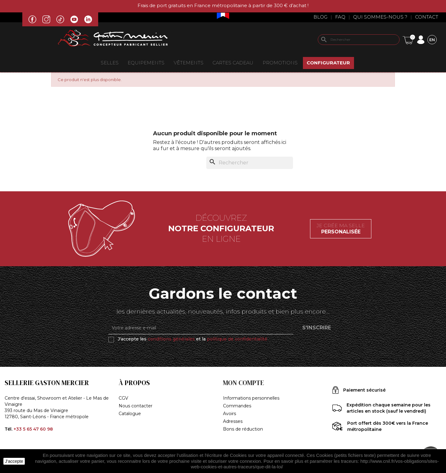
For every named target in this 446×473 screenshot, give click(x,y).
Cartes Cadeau (232, 63)
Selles (110, 63)
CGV (123, 398)
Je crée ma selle (341, 229)
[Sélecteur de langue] (432, 39)
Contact (426, 17)
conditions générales (171, 339)
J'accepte (14, 461)
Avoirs (229, 413)
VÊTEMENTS (188, 63)
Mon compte (243, 382)
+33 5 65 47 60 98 (33, 429)
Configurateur (328, 63)
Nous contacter (135, 406)
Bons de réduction (243, 429)
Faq (340, 17)
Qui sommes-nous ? (380, 17)
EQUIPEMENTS (146, 63)
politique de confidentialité (237, 339)
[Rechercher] (359, 39)
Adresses (233, 421)
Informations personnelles (251, 398)
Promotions (280, 63)
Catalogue (130, 413)
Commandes (237, 406)
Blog (320, 17)
